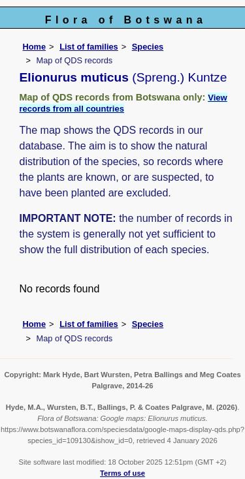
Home (34, 47)
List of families (88, 47)
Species (147, 47)
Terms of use (122, 473)
